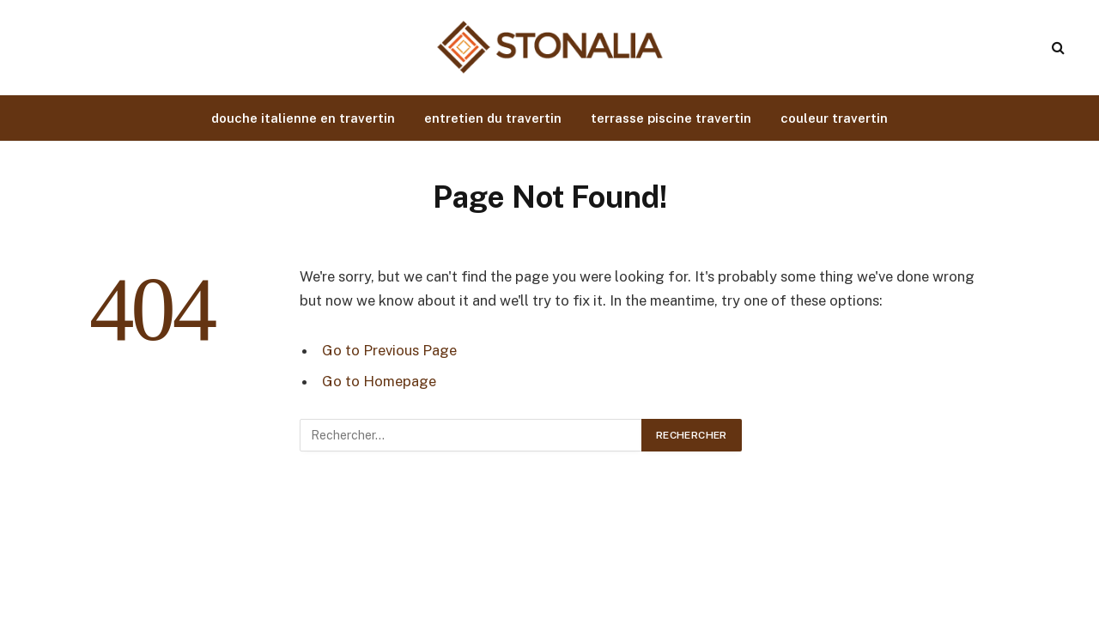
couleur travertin (834, 118)
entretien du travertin (493, 118)
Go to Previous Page (389, 350)
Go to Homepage (379, 381)
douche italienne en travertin (303, 118)
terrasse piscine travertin (671, 118)
